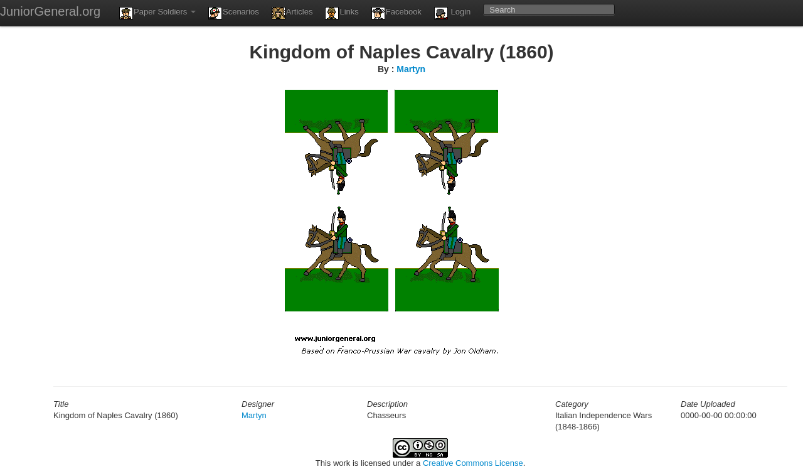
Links (341, 13)
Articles (292, 13)
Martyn (410, 69)
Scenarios (233, 13)
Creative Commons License (473, 463)
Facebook (396, 13)
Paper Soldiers (157, 13)
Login (452, 13)
